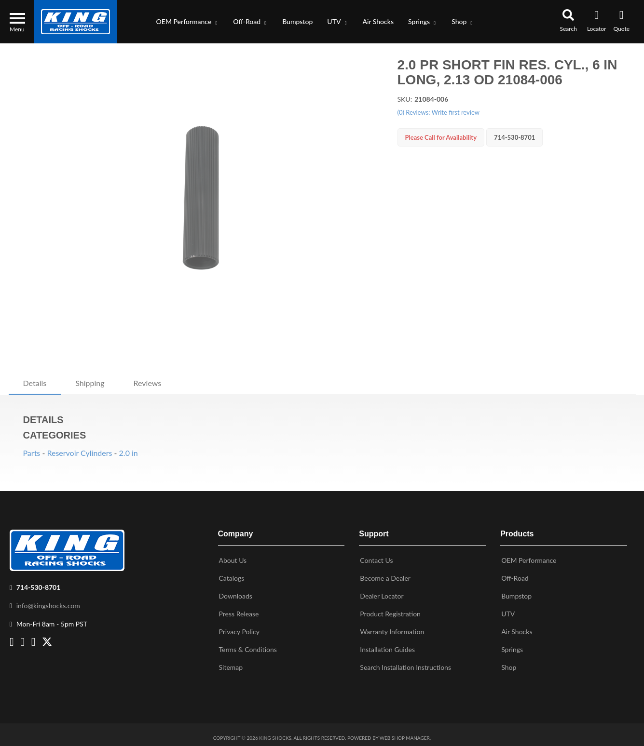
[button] (187, 21)
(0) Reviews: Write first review (438, 112)
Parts (32, 452)
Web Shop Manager (405, 734)
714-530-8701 (38, 583)
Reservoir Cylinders (79, 452)
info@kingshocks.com (48, 602)
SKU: (404, 99)
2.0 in (128, 452)
